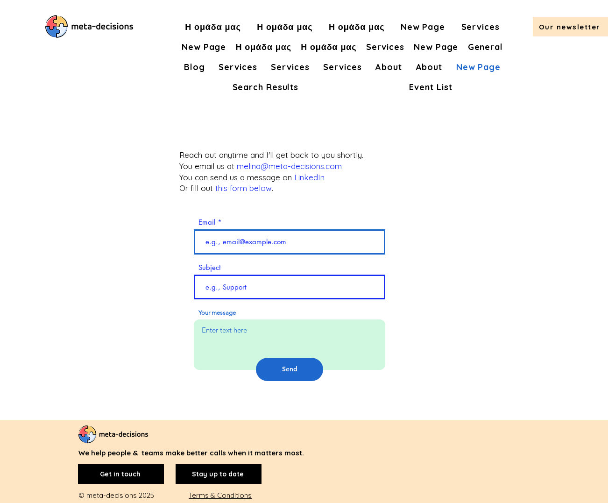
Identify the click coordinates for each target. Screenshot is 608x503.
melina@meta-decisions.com (289, 166)
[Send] (289, 369)
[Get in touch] (121, 474)
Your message (217, 313)
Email (206, 222)
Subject (209, 267)
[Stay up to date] (219, 474)
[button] (570, 26)
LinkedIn (309, 177)
